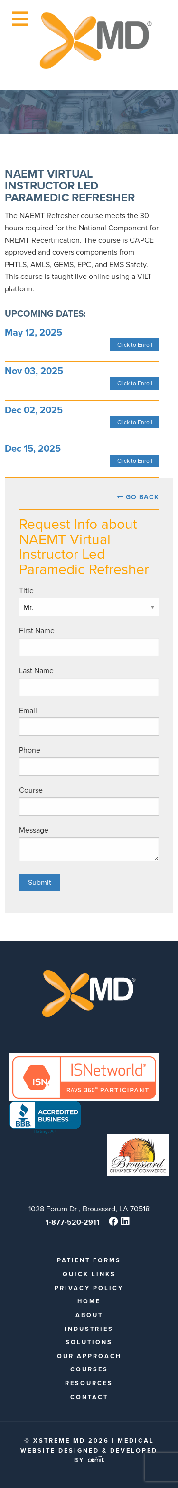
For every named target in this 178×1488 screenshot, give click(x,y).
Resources (89, 1383)
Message (33, 829)
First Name (37, 630)
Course (31, 789)
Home (89, 1301)
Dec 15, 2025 (33, 448)
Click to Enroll (134, 344)
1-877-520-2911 (73, 1222)
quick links (89, 1274)
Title (26, 590)
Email (28, 710)
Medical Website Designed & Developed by (89, 1450)
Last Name (36, 670)
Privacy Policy (89, 1287)
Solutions (89, 1342)
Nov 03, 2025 (34, 371)
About (89, 1314)
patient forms (89, 1260)
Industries (89, 1328)
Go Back (142, 497)
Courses (89, 1369)
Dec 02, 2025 (34, 410)
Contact (89, 1396)
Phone (29, 749)
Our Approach (89, 1355)
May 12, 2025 (33, 332)
